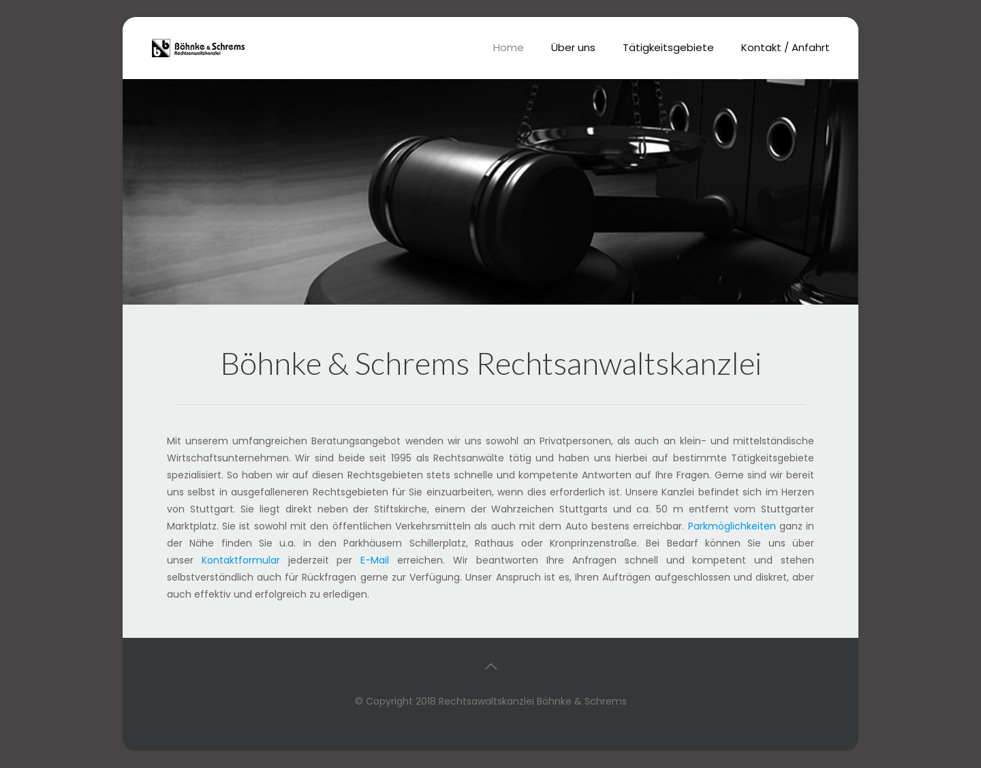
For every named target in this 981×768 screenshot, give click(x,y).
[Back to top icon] (490, 666)
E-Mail (374, 560)
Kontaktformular (241, 560)
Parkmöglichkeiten (732, 526)
